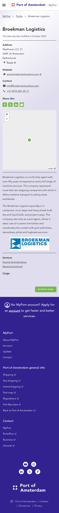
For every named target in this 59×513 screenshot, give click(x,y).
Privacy (38, 505)
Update (7, 351)
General (7, 445)
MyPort (53, 5)
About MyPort (10, 340)
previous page (46, 289)
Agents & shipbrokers (15, 262)
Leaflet (50, 168)
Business (8, 439)
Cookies (43, 501)
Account (7, 345)
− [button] (7, 119)
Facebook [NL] (37, 471)
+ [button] (7, 114)
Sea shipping (10, 380)
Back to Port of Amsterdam (18, 410)
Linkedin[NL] (21, 471)
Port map (8, 392)
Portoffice (8, 433)
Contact (7, 357)
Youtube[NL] (25, 464)
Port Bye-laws (10, 404)
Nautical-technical (12, 266)
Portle (19, 16)
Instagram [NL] (33, 464)
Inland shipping (11, 386)
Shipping (8, 374)
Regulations (9, 398)
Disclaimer (25, 505)
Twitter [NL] (29, 471)
